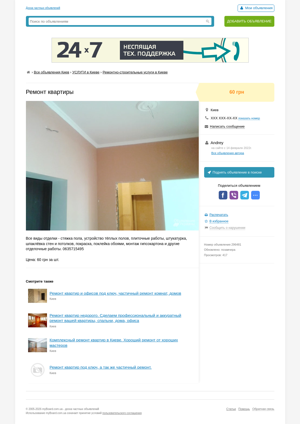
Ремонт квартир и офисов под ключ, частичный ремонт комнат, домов (115, 293)
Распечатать (219, 215)
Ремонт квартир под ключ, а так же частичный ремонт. (101, 367)
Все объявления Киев (51, 72)
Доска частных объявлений (43, 7)
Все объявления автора (227, 153)
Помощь (244, 409)
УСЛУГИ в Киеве (86, 72)
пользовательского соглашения (122, 413)
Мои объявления (255, 8)
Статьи (231, 409)
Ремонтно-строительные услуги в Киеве (135, 72)
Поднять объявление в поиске (234, 172)
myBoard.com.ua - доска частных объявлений (70, 409)
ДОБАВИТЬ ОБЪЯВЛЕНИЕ (249, 21)
